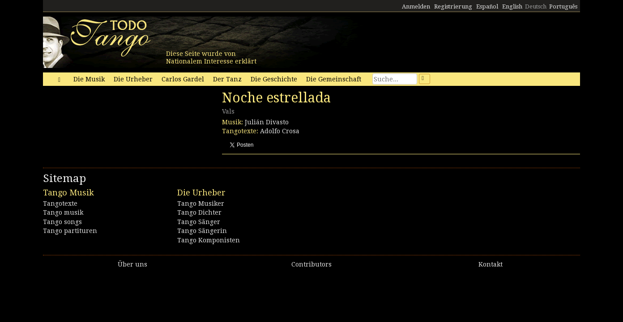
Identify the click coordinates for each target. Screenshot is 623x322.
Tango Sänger (198, 221)
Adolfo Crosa (279, 131)
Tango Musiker (200, 203)
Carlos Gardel (183, 79)
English (512, 6)
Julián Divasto (267, 122)
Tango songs (62, 221)
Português (563, 6)
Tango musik (63, 212)
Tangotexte (60, 203)
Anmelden (416, 6)
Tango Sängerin (202, 230)
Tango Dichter (199, 212)
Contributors (311, 264)
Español (487, 6)
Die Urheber (133, 79)
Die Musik (89, 79)
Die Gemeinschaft (333, 79)
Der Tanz (227, 79)
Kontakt (490, 264)
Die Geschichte (274, 79)
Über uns (132, 264)
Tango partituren (70, 230)
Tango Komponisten (208, 240)
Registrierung (453, 6)
